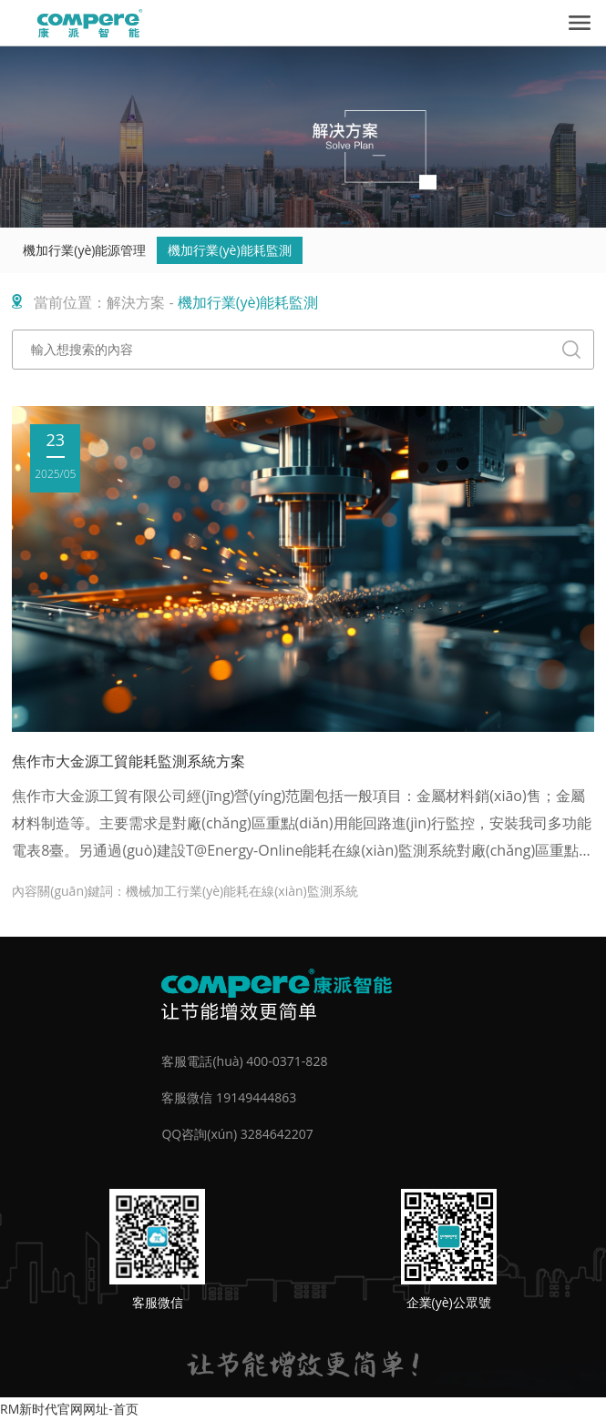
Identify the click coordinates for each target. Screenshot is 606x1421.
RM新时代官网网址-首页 (69, 1408)
